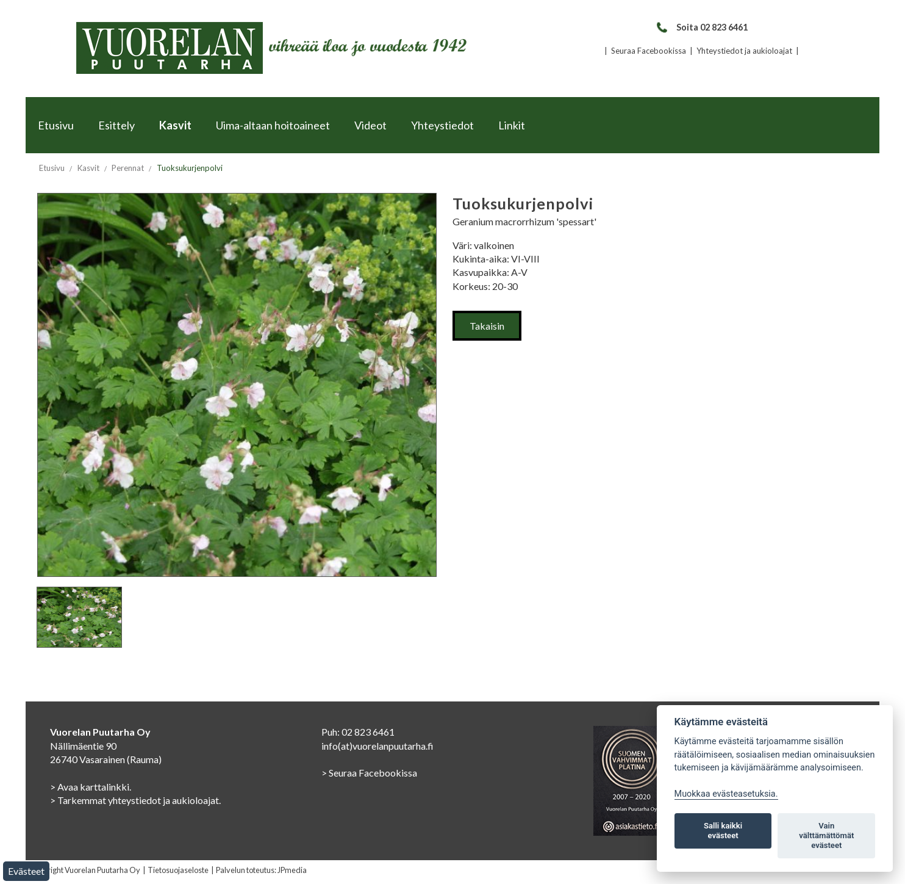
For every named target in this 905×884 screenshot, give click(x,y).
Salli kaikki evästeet (723, 830)
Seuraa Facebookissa (648, 51)
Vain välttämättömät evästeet (826, 835)
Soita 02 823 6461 (702, 27)
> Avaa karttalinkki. (90, 786)
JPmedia (292, 870)
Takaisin (487, 326)
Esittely (116, 125)
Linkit (511, 125)
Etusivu (56, 125)
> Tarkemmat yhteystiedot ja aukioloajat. (135, 800)
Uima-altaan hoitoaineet (273, 125)
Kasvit (175, 125)
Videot (370, 125)
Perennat (128, 168)
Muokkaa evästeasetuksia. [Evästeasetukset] (726, 794)
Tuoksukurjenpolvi (190, 168)
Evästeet (26, 871)
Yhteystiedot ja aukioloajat (744, 51)
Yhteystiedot (442, 125)
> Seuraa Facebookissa (369, 772)
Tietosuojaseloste (178, 870)
